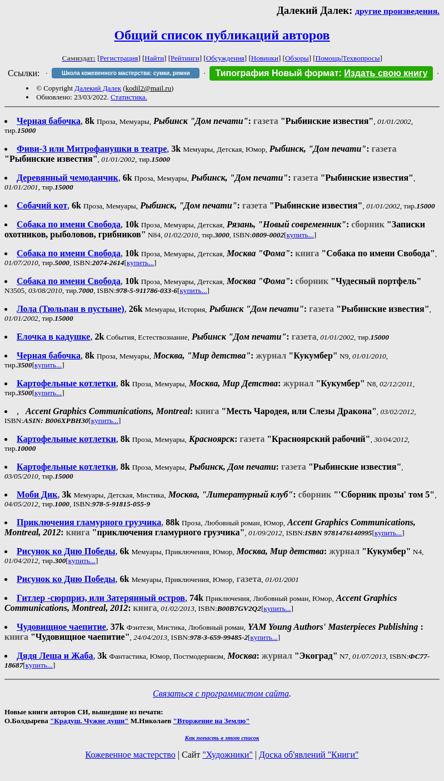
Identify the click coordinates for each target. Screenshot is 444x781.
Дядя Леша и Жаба (55, 655)
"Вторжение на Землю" (211, 721)
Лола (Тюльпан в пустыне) (70, 309)
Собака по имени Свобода (69, 224)
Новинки (264, 58)
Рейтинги (185, 58)
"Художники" (227, 754)
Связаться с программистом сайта (221, 693)
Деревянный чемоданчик (67, 177)
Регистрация (119, 58)
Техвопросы (361, 58)
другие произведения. (397, 11)
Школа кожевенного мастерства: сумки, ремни (126, 73)
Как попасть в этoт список (222, 737)
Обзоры (297, 58)
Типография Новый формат (276, 73)
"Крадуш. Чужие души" (89, 721)
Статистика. (129, 97)
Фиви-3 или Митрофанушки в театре (92, 148)
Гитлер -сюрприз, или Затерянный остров (101, 598)
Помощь (328, 58)
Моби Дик (37, 494)
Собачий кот (42, 205)
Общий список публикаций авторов (222, 35)
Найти (154, 58)
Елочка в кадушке (53, 336)
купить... (300, 235)
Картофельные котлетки (66, 383)
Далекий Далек (97, 88)
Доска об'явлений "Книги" (309, 754)
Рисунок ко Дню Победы (66, 551)
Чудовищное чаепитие (61, 626)
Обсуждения (225, 58)
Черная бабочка (49, 121)
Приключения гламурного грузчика (89, 522)
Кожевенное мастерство (131, 754)
